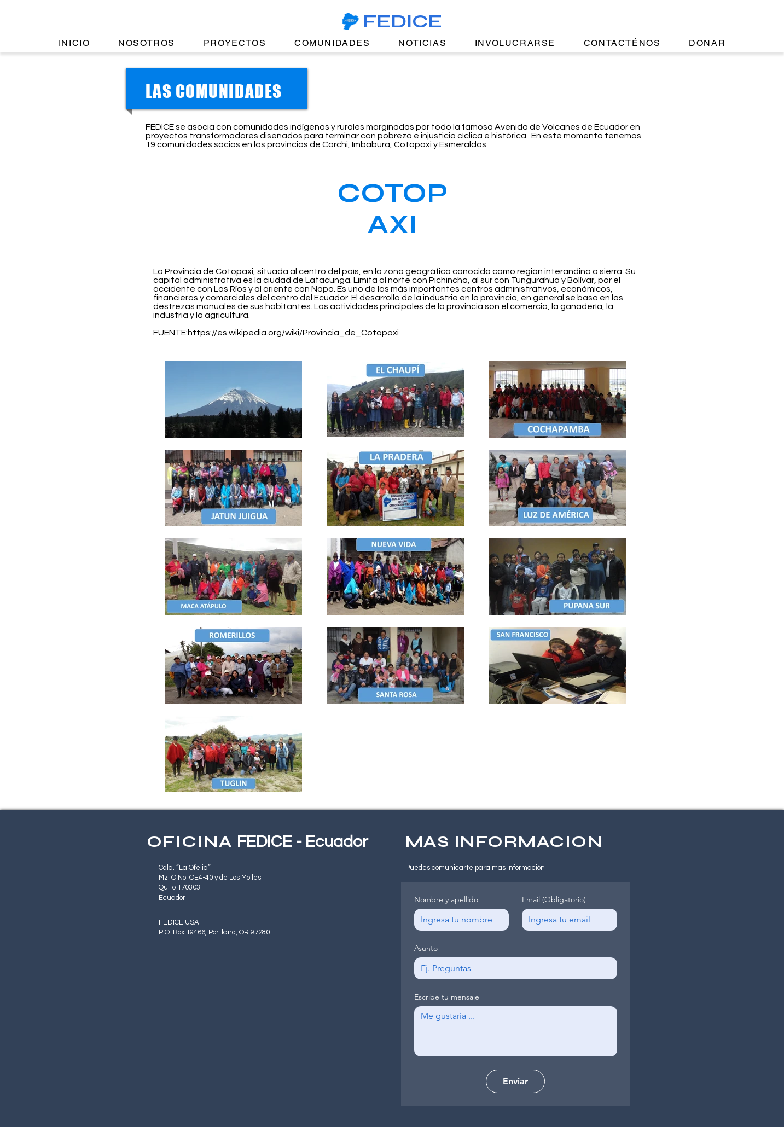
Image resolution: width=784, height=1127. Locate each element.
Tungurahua (535, 280)
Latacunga (327, 280)
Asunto (426, 948)
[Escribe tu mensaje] (515, 1031)
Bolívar (580, 280)
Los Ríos (230, 288)
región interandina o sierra (569, 271)
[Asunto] (512, 968)
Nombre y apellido (446, 899)
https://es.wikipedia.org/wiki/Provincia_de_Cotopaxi (293, 332)
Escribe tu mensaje (446, 997)
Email (554, 899)
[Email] (566, 920)
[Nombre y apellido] (458, 920)
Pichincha (448, 280)
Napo (322, 288)
